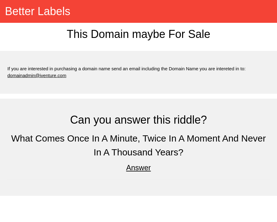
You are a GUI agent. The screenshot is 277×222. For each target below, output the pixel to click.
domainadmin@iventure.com (36, 75)
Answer (138, 167)
